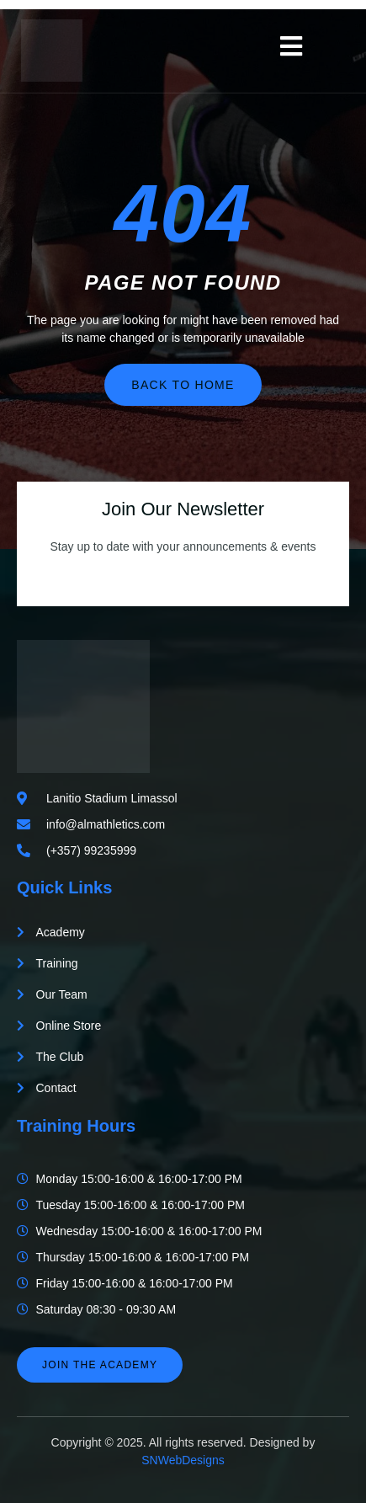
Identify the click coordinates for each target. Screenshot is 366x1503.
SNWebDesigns (183, 1460)
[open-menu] (292, 46)
